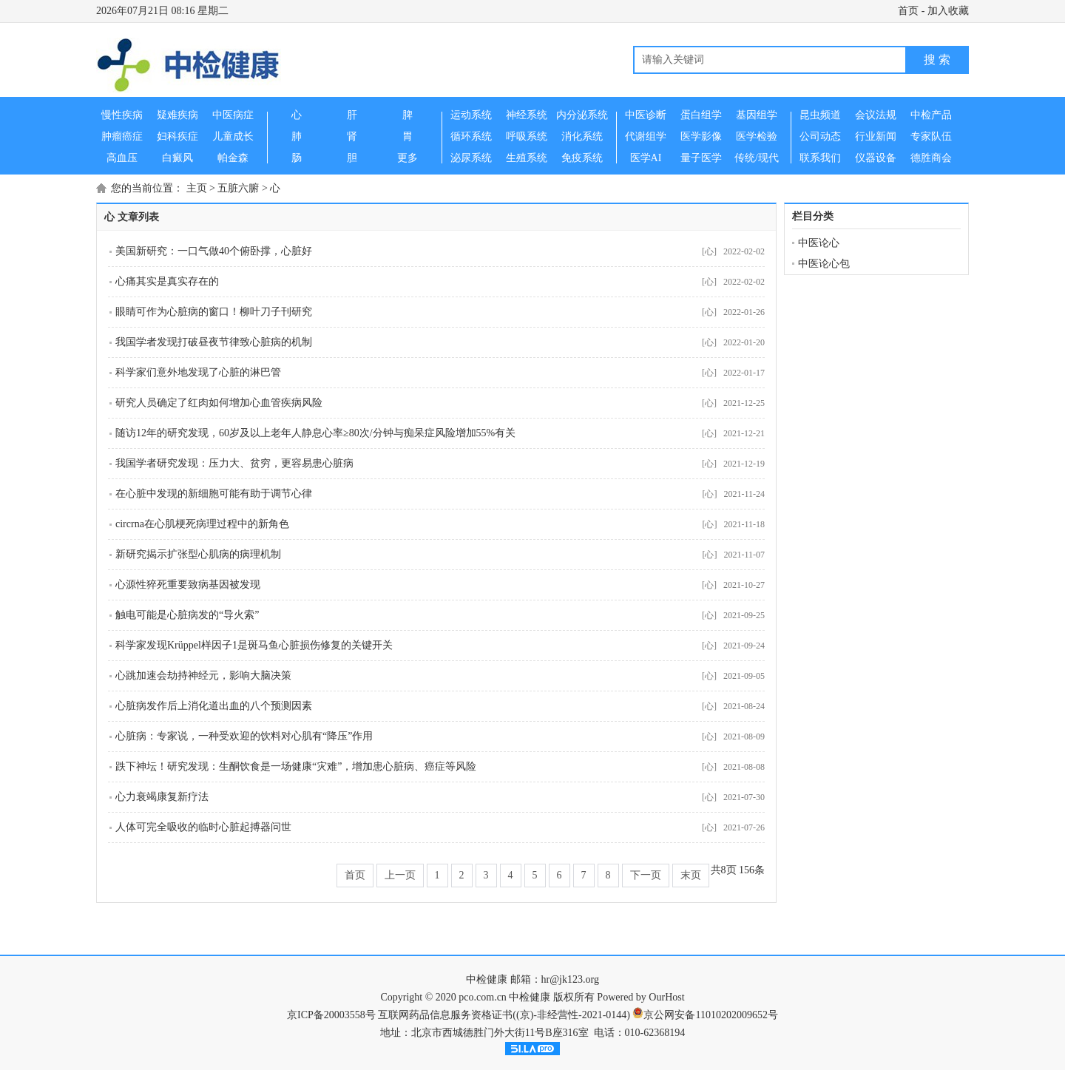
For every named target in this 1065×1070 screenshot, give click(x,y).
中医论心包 (824, 263)
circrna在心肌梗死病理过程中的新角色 (202, 523)
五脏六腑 (238, 188)
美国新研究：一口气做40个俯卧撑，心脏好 (213, 251)
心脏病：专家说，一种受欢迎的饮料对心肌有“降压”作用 (244, 736)
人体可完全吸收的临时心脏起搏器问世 (203, 827)
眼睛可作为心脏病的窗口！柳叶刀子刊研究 (213, 311)
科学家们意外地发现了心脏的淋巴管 (198, 372)
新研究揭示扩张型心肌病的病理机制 (198, 554)
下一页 (645, 875)
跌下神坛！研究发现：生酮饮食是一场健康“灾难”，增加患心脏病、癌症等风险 (295, 766)
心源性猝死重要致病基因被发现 (187, 584)
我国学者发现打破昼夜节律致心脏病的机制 (213, 342)
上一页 (400, 875)
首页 (908, 10)
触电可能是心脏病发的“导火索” (187, 614)
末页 (690, 875)
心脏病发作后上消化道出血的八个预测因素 (213, 705)
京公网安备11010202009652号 (710, 1014)
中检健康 (486, 979)
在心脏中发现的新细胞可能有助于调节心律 (213, 493)
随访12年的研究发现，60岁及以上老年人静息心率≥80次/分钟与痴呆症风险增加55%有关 (315, 433)
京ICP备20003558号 (331, 1014)
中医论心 (818, 242)
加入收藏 (948, 10)
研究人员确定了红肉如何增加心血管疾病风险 (218, 402)
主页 (196, 188)
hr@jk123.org (570, 979)
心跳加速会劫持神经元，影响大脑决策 (203, 675)
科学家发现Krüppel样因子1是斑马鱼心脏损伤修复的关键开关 (254, 645)
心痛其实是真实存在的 (167, 281)
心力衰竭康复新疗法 (162, 796)
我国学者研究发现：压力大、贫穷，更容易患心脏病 (234, 463)
